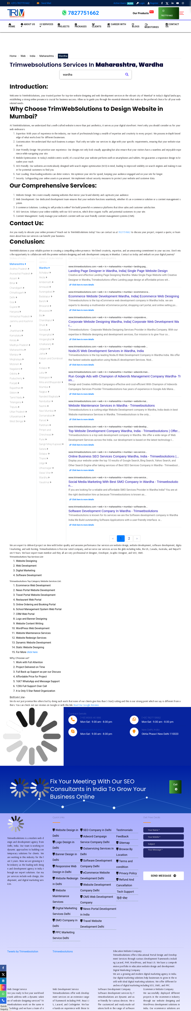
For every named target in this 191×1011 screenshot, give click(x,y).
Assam (14, 278)
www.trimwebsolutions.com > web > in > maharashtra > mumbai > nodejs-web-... (108, 346)
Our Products (143, 13)
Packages (81, 25)
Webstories (151, 25)
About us (28, 25)
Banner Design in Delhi (63, 838)
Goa (13, 302)
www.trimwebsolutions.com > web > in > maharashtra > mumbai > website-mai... (108, 401)
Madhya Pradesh (20, 345)
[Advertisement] (95, 44)
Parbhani (45, 425)
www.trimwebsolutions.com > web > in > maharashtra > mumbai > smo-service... (108, 477)
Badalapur (45, 296)
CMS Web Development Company (95, 861)
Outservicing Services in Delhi (93, 842)
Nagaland (16, 368)
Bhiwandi (45, 306)
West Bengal (17, 421)
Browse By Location (125, 843)
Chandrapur (46, 320)
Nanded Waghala (49, 396)
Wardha (44, 267)
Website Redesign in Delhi (64, 852)
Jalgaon (44, 348)
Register (153, 3)
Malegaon (45, 377)
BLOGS (135, 25)
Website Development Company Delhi (97, 856)
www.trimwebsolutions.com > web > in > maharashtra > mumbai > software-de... (108, 506)
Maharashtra (46, 55)
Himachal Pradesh (21, 316)
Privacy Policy (123, 852)
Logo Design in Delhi (62, 834)
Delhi (13, 297)
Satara (43, 448)
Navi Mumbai (47, 410)
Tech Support (122, 865)
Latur (43, 372)
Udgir (43, 463)
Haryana (15, 311)
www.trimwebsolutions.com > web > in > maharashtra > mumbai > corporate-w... (108, 317)
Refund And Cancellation (122, 859)
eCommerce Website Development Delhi (98, 852)
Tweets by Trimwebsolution (22, 896)
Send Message (163, 875)
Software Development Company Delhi (97, 847)
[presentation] (165, 865)
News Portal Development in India (95, 865)
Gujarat (15, 306)
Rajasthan (16, 387)
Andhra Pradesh (19, 268)
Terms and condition (125, 848)
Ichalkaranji (46, 344)
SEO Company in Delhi (90, 829)
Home (13, 55)
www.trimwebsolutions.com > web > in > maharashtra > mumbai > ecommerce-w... (109, 292)
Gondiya (44, 329)
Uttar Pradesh (18, 411)
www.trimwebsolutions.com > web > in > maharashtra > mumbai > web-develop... (108, 426)
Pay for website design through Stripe (95, 1002)
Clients (96, 25)
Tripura (14, 407)
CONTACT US (172, 25)
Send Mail (44, 3)
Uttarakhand (17, 416)
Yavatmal (45, 482)
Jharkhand (16, 330)
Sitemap (120, 838)
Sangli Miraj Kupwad (51, 444)
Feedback (120, 834)
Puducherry (17, 378)
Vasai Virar (46, 472)
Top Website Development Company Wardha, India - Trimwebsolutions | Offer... (124, 431)
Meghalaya (17, 359)
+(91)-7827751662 (18, 3)
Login (140, 3)
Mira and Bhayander (51, 382)
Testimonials (121, 829)
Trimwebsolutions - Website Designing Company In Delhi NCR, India (94, 1007)
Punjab (14, 383)
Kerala (14, 340)
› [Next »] (136, 538)
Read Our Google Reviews (86, 705)
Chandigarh (17, 287)
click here (32, 652)
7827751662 (167, 13)
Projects (63, 25)
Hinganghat (46, 334)
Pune (43, 439)
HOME (12, 25)
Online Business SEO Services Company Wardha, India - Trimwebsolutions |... (124, 456)
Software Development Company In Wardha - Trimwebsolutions (113, 511)
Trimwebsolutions (63, 896)
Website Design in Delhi (63, 829)
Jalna (43, 353)
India (32, 55)
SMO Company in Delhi (63, 873)
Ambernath (46, 282)
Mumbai (44, 387)
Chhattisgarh (18, 292)
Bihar (13, 283)
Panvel (43, 420)
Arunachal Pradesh (21, 273)
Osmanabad (47, 415)
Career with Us (116, 25)
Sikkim (14, 392)
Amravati (45, 286)
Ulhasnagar (46, 468)
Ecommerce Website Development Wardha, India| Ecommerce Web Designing (124, 296)
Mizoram (15, 364)
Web (23, 55)
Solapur (44, 453)
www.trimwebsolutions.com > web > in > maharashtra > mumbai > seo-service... (108, 452)
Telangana (16, 402)
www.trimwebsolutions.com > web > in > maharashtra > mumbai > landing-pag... (108, 266)
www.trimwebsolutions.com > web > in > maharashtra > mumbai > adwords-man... (109, 372)
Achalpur (45, 272)
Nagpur (44, 391)
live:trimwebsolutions (92, 729)
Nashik (44, 406)
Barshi (43, 301)
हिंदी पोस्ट (119, 870)
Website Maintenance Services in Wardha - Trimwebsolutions (112, 405)
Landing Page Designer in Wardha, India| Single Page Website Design (118, 271)
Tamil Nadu (17, 397)
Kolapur (44, 367)
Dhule (43, 325)
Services (46, 25)
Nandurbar (46, 401)
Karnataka (16, 335)
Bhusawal (45, 310)
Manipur (15, 354)
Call (175, 786)
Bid (42, 315)
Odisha (14, 373)
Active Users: (124, 3)
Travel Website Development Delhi (95, 870)
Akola (43, 277)
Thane (43, 458)
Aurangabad (46, 291)
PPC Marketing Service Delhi (66, 878)
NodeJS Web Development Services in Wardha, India (106, 351)
